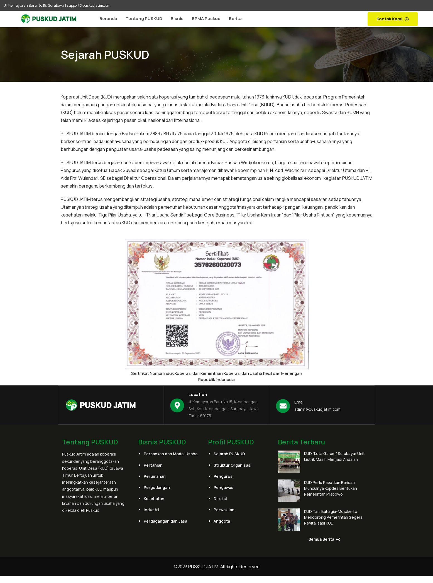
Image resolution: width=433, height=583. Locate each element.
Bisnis (177, 18)
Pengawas (223, 487)
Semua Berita (324, 539)
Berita (235, 18)
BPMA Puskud (206, 18)
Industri (151, 509)
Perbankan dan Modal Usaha (170, 453)
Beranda (108, 18)
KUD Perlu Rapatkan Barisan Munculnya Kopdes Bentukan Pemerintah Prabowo (330, 488)
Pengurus (223, 476)
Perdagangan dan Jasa (165, 520)
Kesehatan (154, 498)
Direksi (220, 498)
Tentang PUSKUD (144, 18)
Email (299, 402)
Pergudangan (157, 487)
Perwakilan (224, 509)
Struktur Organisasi (232, 465)
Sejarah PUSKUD (229, 453)
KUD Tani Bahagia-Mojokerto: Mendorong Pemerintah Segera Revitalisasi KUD (333, 517)
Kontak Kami (392, 19)
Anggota (222, 520)
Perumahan (155, 476)
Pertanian (153, 465)
